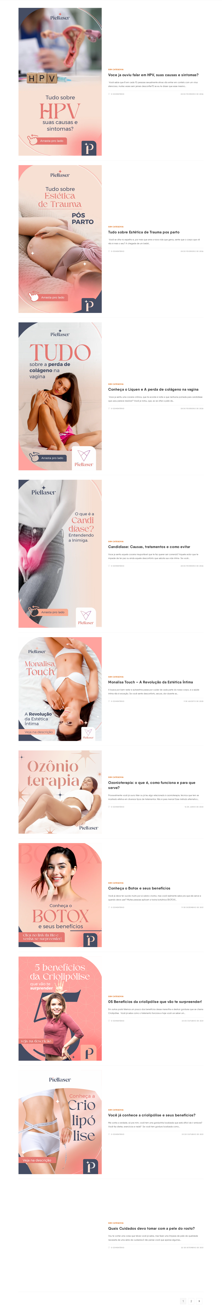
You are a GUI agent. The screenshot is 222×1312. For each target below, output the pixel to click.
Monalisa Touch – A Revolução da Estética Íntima (150, 682)
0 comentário (117, 94)
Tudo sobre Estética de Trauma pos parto (143, 232)
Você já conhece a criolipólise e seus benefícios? (151, 1115)
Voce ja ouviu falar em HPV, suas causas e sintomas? (153, 75)
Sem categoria (116, 69)
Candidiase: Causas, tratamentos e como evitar (149, 546)
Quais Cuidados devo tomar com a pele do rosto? (151, 1228)
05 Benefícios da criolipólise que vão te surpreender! (155, 1001)
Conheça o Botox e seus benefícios (139, 888)
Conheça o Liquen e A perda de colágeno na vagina (153, 389)
